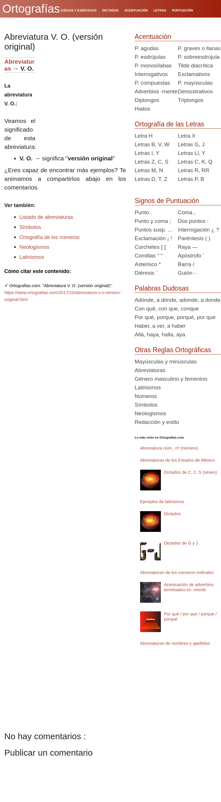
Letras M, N (149, 170)
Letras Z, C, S (151, 162)
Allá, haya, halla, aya (160, 334)
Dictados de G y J (181, 543)
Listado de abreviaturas (46, 217)
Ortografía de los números (50, 237)
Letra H (144, 136)
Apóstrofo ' (191, 256)
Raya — (188, 247)
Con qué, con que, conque (167, 309)
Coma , (186, 212)
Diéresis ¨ (146, 273)
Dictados (172, 513)
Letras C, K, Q (195, 162)
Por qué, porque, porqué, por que (175, 317)
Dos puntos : (193, 221)
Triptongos (190, 100)
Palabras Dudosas (162, 288)
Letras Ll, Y (191, 153)
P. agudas (147, 48)
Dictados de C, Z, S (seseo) (190, 472)
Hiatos (142, 109)
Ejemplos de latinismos (162, 501)
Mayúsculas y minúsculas (166, 362)
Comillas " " (149, 256)
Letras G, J (191, 144)
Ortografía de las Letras (169, 124)
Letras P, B (191, 179)
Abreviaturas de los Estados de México (177, 460)
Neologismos (34, 247)
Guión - (187, 273)
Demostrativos (195, 91)
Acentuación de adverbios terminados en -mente (189, 587)
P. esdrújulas (150, 57)
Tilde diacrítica (195, 65)
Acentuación (153, 36)
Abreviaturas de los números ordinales (177, 572)
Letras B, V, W (152, 144)
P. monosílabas (153, 65)
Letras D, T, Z (151, 179)
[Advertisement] (83, 93)
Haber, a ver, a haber (160, 326)
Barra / (186, 264)
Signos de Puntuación (167, 200)
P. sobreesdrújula (199, 57)
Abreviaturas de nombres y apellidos (175, 643)
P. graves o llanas (199, 48)
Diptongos (147, 100)
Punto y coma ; (153, 221)
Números (146, 396)
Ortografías (31, 8)
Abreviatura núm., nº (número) (169, 447)
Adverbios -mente (156, 91)
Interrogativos (151, 74)
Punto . (143, 212)
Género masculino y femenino (171, 379)
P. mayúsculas (195, 83)
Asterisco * (148, 264)
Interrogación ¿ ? (198, 230)
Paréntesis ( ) (194, 238)
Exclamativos (194, 74)
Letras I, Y (147, 153)
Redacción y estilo (157, 422)
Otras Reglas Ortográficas (173, 350)
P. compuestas (152, 83)
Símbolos (30, 227)
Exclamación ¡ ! (153, 238)
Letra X (186, 136)
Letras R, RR (193, 170)
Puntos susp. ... (153, 230)
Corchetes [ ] (150, 247)
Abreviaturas (150, 370)
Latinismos (32, 257)
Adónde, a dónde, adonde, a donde (177, 300)
